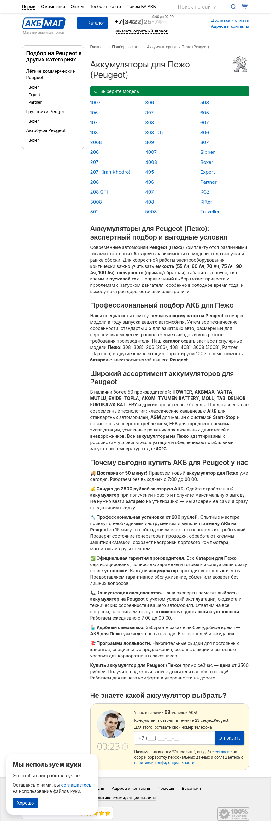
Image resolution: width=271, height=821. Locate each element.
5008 (151, 212)
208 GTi (99, 192)
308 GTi (154, 133)
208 (94, 182)
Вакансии (191, 788)
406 (149, 182)
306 (149, 103)
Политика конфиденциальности (124, 797)
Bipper (207, 152)
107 (94, 122)
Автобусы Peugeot (46, 130)
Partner (35, 102)
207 (94, 162)
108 (94, 133)
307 (149, 113)
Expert (34, 94)
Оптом (77, 6)
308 (149, 122)
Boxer (34, 87)
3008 (96, 202)
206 (94, 152)
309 (149, 142)
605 (204, 113)
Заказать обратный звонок (141, 30)
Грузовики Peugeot (46, 111)
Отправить (229, 738)
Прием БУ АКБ (141, 6)
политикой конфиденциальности (164, 762)
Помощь (165, 788)
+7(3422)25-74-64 (144, 22)
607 (204, 122)
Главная (97, 47)
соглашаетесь (76, 785)
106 (94, 113)
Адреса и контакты (230, 26)
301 (94, 212)
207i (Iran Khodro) (110, 172)
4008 (151, 162)
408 (149, 202)
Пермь (28, 6)
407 (149, 192)
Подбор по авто (105, 6)
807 (204, 142)
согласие (223, 751)
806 (204, 133)
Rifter (206, 202)
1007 (95, 103)
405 (149, 172)
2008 (96, 142)
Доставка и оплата (230, 20)
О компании (53, 6)
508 (204, 103)
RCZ (205, 192)
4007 (151, 152)
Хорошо (25, 803)
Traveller (210, 212)
